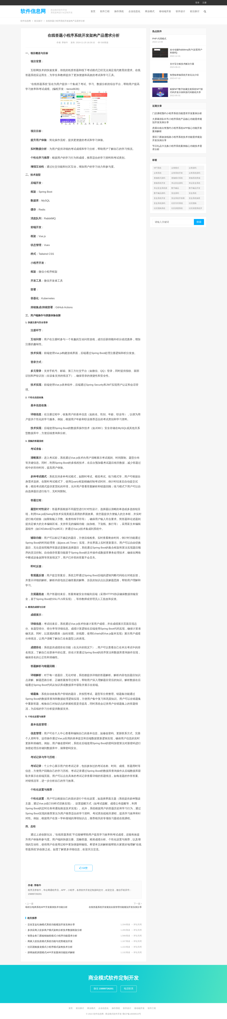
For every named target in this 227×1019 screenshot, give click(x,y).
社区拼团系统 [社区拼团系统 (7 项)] (177, 208)
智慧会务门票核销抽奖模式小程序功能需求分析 (52, 935)
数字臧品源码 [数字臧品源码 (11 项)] (159, 193)
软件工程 (105, 11)
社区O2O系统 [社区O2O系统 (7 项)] (177, 203)
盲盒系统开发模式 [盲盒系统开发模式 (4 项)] (178, 198)
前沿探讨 (194, 11)
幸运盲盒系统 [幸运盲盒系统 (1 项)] (194, 183)
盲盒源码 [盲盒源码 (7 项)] (175, 193)
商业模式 (149, 11)
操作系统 (119, 11)
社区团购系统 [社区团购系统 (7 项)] (159, 208)
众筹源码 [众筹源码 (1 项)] (192, 168)
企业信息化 (134, 11)
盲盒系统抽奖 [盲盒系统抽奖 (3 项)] (194, 198)
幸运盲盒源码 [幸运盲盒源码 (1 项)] (177, 183)
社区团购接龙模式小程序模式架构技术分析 (50, 947)
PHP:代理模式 (159, 38)
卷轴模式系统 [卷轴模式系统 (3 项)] (177, 178)
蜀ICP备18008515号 (131, 1014)
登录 (197, 2)
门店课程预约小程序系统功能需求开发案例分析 (177, 113)
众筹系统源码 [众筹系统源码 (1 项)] (194, 173)
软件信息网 (33, 11)
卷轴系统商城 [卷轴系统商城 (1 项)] (194, 178)
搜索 (198, 222)
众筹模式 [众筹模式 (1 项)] (175, 168)
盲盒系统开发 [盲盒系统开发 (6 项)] (159, 198)
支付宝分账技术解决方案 (182, 64)
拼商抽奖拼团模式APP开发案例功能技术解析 (51, 952)
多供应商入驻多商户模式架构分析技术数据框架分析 (55, 930)
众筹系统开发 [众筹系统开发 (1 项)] (177, 173)
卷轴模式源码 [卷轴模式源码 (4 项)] (159, 178)
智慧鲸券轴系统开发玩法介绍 (184, 75)
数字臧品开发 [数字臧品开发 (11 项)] (194, 188)
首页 (93, 11)
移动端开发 (165, 11)
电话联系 (128, 988)
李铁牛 (65, 42)
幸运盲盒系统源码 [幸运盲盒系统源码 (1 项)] (160, 188)
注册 (204, 2)
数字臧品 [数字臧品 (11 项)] (175, 188)
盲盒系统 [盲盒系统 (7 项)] (192, 193)
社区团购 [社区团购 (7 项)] (192, 203)
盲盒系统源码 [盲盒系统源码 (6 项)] (159, 203)
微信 (104, 988)
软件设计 (180, 11)
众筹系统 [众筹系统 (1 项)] (157, 173)
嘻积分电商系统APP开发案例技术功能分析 (46, 907)
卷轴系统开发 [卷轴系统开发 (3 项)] (159, 183)
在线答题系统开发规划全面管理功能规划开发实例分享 (115, 907)
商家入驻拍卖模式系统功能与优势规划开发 (50, 941)
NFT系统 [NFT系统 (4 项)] (157, 168)
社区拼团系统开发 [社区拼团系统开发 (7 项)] (195, 208)
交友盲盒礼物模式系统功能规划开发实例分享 (51, 924)
